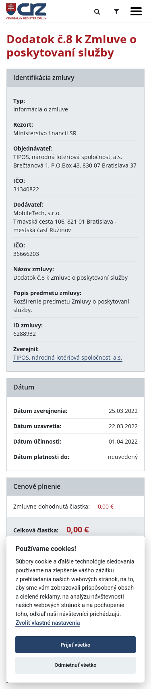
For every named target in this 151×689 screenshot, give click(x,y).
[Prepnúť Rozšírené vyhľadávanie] (116, 11)
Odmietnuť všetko (75, 665)
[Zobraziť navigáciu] (136, 11)
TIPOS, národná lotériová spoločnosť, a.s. (67, 357)
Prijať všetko (76, 645)
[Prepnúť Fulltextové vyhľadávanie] (97, 11)
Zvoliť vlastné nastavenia (47, 623)
